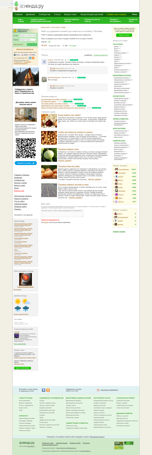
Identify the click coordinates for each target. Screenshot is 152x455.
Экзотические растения (121, 92)
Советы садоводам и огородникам (120, 158)
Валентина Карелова (54, 77)
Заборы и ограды (119, 109)
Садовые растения (45, 408)
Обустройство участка (102, 398)
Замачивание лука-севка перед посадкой (55, 106)
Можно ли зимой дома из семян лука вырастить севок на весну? (63, 108)
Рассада (116, 57)
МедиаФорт (30, 446)
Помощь (17, 209)
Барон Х (120, 180)
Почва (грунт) (43, 422)
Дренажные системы (120, 115)
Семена (116, 55)
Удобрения (117, 65)
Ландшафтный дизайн (121, 98)
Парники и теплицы (45, 427)
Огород (41, 400)
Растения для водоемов (121, 88)
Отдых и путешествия (121, 145)
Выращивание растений (47, 410)
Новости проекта (21, 199)
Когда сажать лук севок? (69, 115)
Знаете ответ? (31, 357)
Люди (16, 188)
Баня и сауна (118, 137)
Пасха (16, 250)
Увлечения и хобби (122, 423)
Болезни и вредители (121, 69)
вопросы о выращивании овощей (58, 35)
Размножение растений (46, 412)
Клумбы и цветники (120, 100)
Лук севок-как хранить (48, 101)
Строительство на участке (92, 20)
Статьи (57, 14)
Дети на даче (118, 149)
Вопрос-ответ (70, 14)
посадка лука (86, 35)
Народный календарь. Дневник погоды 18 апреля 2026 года (23, 257)
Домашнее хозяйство (124, 413)
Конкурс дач (19, 191)
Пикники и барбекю (120, 143)
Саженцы (117, 59)
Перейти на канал (24, 163)
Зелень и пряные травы (47, 405)
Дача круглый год (121, 418)
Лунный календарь (25, 423)
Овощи (63, 27)
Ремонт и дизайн (119, 133)
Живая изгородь (99, 410)
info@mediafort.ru (85, 451)
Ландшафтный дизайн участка (103, 400)
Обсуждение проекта (23, 196)
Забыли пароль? (18, 44)
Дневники (30, 14)
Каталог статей (20, 183)
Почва (116, 67)
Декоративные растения (122, 75)
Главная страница (21, 175)
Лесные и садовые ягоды (47, 403)
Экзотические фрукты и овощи (76, 412)
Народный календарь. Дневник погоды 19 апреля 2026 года (23, 245)
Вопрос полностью (20, 357)
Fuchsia (120, 187)
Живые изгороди (119, 107)
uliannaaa (120, 224)
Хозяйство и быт (133, 20)
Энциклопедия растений (91, 14)
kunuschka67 (122, 173)
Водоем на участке (100, 405)
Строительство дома (120, 130)
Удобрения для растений (47, 420)
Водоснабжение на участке (102, 427)
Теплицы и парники (120, 72)
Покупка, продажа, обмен (27, 428)
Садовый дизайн (99, 417)
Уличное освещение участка (103, 415)
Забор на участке (99, 412)
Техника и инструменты (115, 20)
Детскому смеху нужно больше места (26, 103)
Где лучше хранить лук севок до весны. (54, 103)
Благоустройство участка (71, 20)
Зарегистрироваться (50, 220)
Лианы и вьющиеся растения (75, 410)
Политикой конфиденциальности (22, 62)
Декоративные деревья (121, 77)
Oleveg (120, 198)
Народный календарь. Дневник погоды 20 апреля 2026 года (23, 224)
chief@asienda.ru (71, 448)
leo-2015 (50, 60)
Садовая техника (119, 121)
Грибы (116, 61)
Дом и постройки (119, 128)
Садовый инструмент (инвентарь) (76, 428)
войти (46, 222)
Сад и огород (21, 20)
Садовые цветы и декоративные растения (41, 20)
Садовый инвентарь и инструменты (121, 124)
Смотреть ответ (19, 364)
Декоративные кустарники (122, 80)
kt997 (45, 45)
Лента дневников (24, 400)
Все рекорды (17, 289)
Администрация (20, 204)
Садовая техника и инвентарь (77, 423)
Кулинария (117, 155)
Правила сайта (20, 207)
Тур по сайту (19, 201)
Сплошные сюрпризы (20, 241)
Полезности (23, 416)
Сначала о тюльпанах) (20, 253)
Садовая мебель (99, 422)
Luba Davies (121, 191)
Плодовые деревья (120, 53)
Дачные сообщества (25, 403)
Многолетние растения (73, 408)
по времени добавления (101, 55)
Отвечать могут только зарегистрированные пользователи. (62, 213)
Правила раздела (119, 232)
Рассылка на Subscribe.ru (109, 390)
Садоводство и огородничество (51, 398)
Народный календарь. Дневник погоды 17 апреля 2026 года (23, 262)
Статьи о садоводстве (26, 405)
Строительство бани (122, 408)
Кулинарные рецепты (123, 425)
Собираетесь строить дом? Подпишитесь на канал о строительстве (24, 91)
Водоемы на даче (119, 102)
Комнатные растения (120, 84)
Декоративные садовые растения (78, 398)
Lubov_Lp (121, 194)
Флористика (118, 86)
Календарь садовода (25, 421)
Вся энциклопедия (20, 344)
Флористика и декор (72, 417)
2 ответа (73, 45)
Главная (18, 14)
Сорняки (42, 415)
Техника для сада (71, 425)
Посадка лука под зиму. (69, 166)
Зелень (116, 50)
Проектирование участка (101, 420)
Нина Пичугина (60, 448)
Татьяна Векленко (123, 169)
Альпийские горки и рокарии (123, 104)
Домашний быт (119, 151)
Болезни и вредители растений (49, 425)
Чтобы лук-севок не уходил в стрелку (75, 132)
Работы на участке (122, 416)
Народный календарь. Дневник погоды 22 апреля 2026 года (23, 229)
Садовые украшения (120, 113)
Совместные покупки (116, 14)
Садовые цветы (119, 82)
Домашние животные (120, 147)
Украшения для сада (100, 425)
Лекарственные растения (122, 63)
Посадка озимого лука (68, 149)
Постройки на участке (121, 135)
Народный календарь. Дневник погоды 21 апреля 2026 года (23, 234)
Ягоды (116, 48)
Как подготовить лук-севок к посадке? (54, 99)
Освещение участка (120, 111)
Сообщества (44, 14)
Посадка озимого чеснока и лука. (73, 184)
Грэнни (120, 184)
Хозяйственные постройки (124, 405)
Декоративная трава (120, 90)
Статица (16, 332)
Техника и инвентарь (120, 119)
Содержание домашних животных (127, 421)
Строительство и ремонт (125, 398)
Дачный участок (119, 96)
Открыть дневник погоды (21, 314)
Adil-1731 (121, 201)
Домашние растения (72, 415)
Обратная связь (48, 443)
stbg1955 (120, 221)
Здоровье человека (120, 153)
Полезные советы (24, 430)
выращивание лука (75, 35)
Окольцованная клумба (21, 238)
